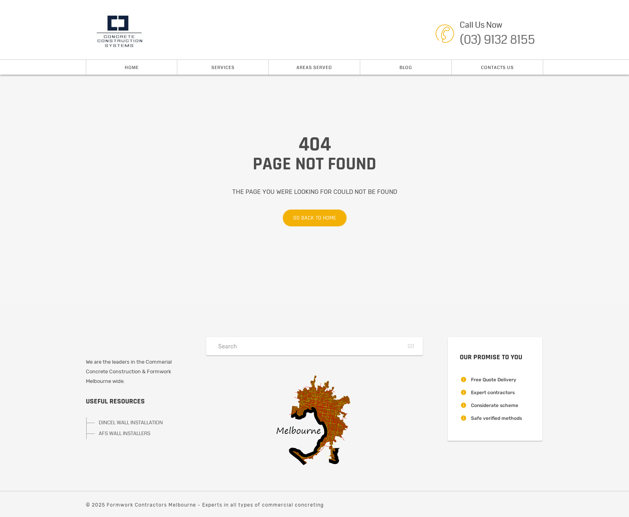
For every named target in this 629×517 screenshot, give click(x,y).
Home (132, 68)
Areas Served (314, 68)
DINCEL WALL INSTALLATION (131, 422)
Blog (406, 68)
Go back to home (309, 218)
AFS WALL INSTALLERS (124, 433)
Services (223, 68)
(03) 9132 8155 (497, 39)
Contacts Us (497, 68)
